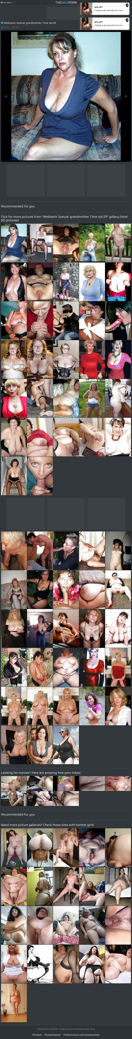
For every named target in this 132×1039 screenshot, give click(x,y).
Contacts (37, 1034)
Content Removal (52, 1034)
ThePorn (66, 2)
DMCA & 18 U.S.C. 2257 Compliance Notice (81, 1034)
